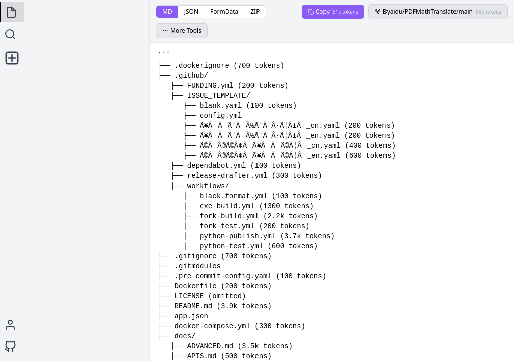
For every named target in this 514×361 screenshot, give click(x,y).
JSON (191, 11)
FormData (224, 11)
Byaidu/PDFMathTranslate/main (438, 11)
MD (167, 11)
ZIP (255, 11)
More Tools (181, 30)
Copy (333, 11)
